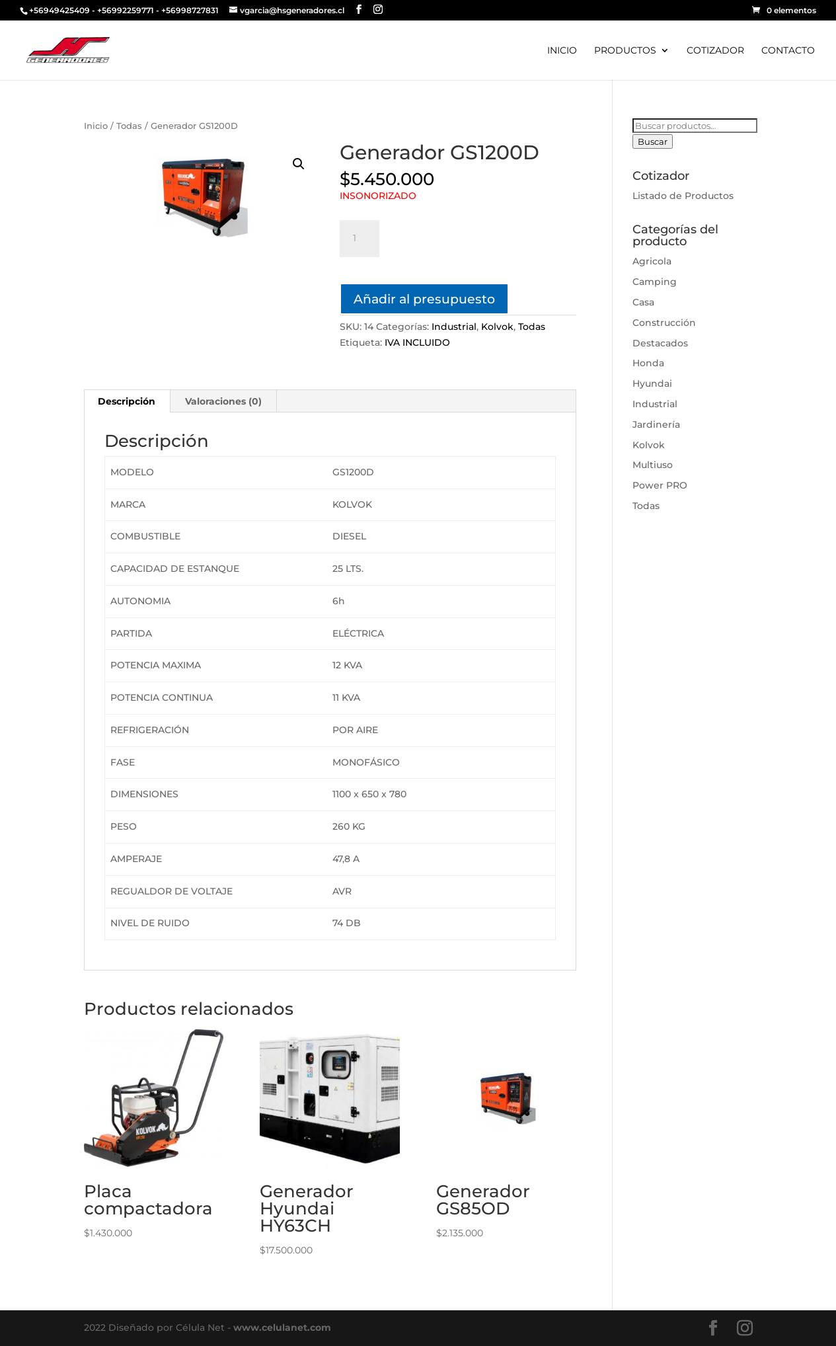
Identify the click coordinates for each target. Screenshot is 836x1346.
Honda (648, 363)
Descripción (126, 401)
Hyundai (652, 383)
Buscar (652, 141)
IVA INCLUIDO (417, 342)
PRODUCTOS (625, 51)
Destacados (660, 343)
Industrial (454, 327)
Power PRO (659, 485)
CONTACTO (788, 51)
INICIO (562, 51)
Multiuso (652, 465)
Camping (654, 282)
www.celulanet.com (282, 1327)
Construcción (664, 323)
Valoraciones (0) (223, 401)
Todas (129, 126)
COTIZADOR (715, 51)
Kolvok (497, 327)
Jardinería (656, 424)
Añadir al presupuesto (424, 299)
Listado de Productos (683, 196)
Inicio (96, 126)
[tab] (127, 401)
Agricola (651, 261)
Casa (643, 302)
